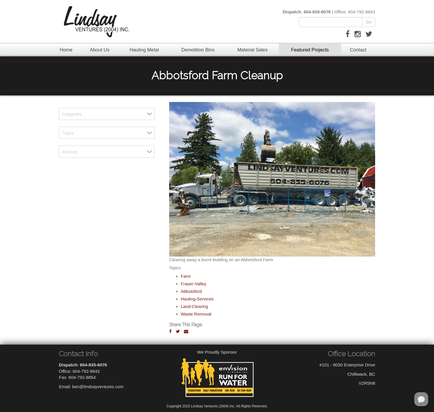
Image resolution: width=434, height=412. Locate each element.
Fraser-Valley (193, 283)
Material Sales (252, 49)
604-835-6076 (317, 11)
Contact (358, 49)
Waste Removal (196, 313)
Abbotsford (191, 291)
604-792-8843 (361, 11)
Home (66, 49)
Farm (186, 276)
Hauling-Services (197, 298)
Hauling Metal (144, 49)
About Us (99, 49)
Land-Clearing (194, 306)
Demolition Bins (198, 49)
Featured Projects (310, 49)
